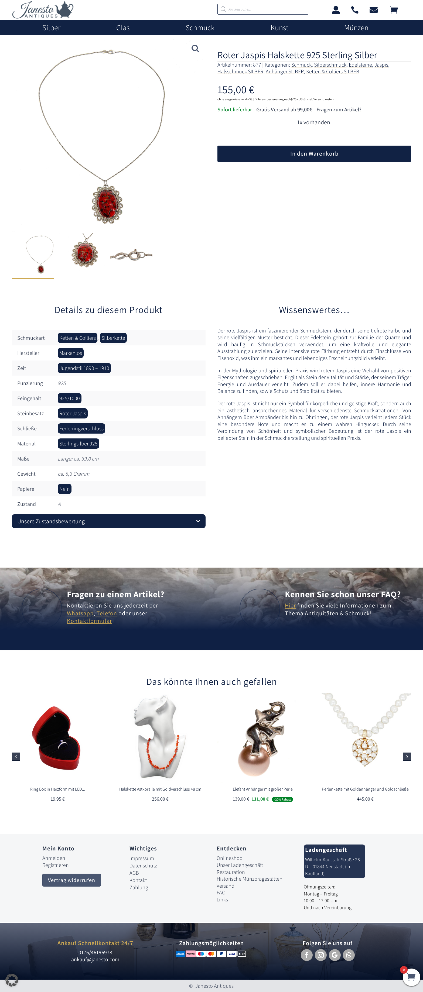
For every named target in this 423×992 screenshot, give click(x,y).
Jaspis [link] (381, 64)
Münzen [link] (356, 27)
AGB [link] (134, 872)
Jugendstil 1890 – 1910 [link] (84, 368)
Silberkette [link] (113, 337)
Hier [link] (290, 605)
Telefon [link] (106, 613)
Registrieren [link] (55, 865)
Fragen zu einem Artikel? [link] (116, 594)
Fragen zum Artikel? (338, 109)
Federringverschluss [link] (81, 428)
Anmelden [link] (53, 857)
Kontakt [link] (138, 880)
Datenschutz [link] (143, 865)
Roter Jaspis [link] (72, 413)
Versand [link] (225, 885)
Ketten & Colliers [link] (77, 337)
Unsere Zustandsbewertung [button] (51, 521)
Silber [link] (51, 27)
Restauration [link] (231, 872)
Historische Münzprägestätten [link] (249, 878)
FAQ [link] (221, 892)
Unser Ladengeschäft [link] (240, 865)
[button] (407, 757)
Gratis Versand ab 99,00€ (284, 109)
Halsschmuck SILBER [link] (240, 71)
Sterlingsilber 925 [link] (78, 443)
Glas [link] (122, 27)
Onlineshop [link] (230, 857)
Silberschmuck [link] (330, 64)
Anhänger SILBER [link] (285, 71)
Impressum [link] (141, 858)
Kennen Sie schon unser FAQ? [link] (343, 594)
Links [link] (222, 899)
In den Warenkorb (314, 153)
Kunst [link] (279, 27)
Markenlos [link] (70, 352)
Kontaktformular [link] (89, 620)
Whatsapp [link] (80, 613)
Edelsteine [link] (360, 64)
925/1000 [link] (69, 398)
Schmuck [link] (200, 27)
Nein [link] (64, 488)
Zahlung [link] (138, 887)
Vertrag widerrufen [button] (71, 880)
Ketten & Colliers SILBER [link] (332, 71)
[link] (43, 17)
